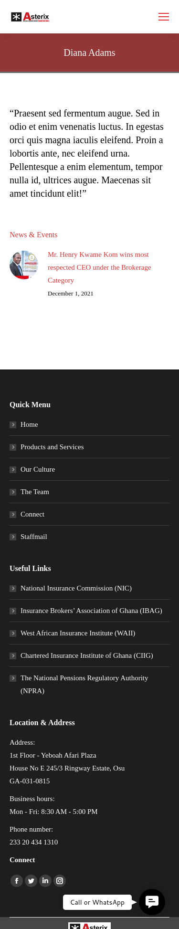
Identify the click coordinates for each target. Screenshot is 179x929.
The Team (35, 492)
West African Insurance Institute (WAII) (78, 633)
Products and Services (52, 447)
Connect (32, 514)
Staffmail (34, 536)
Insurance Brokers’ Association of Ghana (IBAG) (91, 610)
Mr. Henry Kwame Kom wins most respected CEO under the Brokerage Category (99, 267)
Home (29, 424)
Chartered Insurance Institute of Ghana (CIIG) (87, 655)
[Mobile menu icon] (163, 16)
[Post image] (24, 265)
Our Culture (38, 469)
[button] (152, 902)
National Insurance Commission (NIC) (76, 588)
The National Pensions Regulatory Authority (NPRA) (84, 684)
